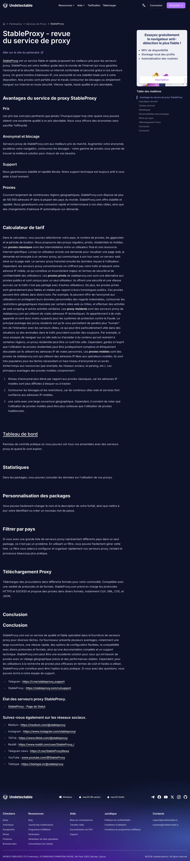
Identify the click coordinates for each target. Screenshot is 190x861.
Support (74, 834)
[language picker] (144, 5)
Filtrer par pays (146, 118)
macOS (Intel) (115, 797)
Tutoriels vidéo (77, 824)
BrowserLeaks (9, 843)
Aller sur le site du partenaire (23, 52)
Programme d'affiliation (39, 829)
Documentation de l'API (81, 829)
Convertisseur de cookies (40, 843)
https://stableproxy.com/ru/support (48, 688)
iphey (5, 820)
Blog (30, 820)
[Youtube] (166, 797)
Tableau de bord (20, 434)
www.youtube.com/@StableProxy (43, 757)
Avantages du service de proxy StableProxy (160, 97)
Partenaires (15, 24)
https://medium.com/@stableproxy (43, 724)
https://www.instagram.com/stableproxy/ (49, 731)
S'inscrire (176, 5)
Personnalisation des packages (154, 114)
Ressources (67, 5)
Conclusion (144, 126)
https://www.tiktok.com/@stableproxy (43, 737)
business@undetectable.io (165, 824)
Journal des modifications (40, 824)
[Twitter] (172, 797)
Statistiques (144, 109)
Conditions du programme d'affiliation (122, 829)
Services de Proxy (36, 24)
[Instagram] (179, 797)
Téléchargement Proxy (150, 122)
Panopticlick (9, 829)
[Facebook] (159, 797)
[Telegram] (153, 797)
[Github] (185, 797)
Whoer (6, 834)
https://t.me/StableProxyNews (49, 751)
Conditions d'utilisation (115, 824)
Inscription (162, 79)
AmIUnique (8, 824)
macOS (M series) (89, 797)
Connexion (156, 5)
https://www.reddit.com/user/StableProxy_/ (46, 744)
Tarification (94, 5)
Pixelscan (7, 839)
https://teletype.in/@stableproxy (42, 764)
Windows (65, 797)
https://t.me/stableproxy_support (43, 681)
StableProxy (57, 24)
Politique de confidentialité (117, 820)
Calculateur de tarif (148, 101)
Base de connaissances (81, 820)
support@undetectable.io (165, 820)
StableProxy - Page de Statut (26, 706)
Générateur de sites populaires (43, 839)
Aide (81, 5)
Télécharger (109, 5)
